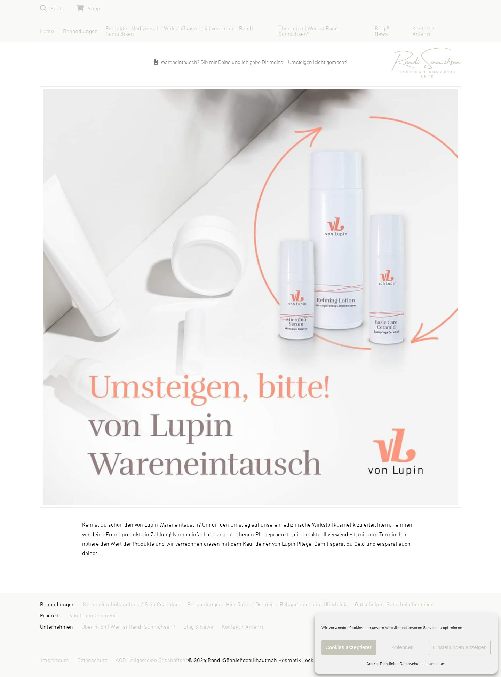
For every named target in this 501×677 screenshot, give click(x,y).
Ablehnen (403, 647)
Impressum (435, 664)
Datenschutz (411, 664)
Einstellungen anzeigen (460, 647)
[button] (52, 8)
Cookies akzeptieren (349, 647)
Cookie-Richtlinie (381, 664)
